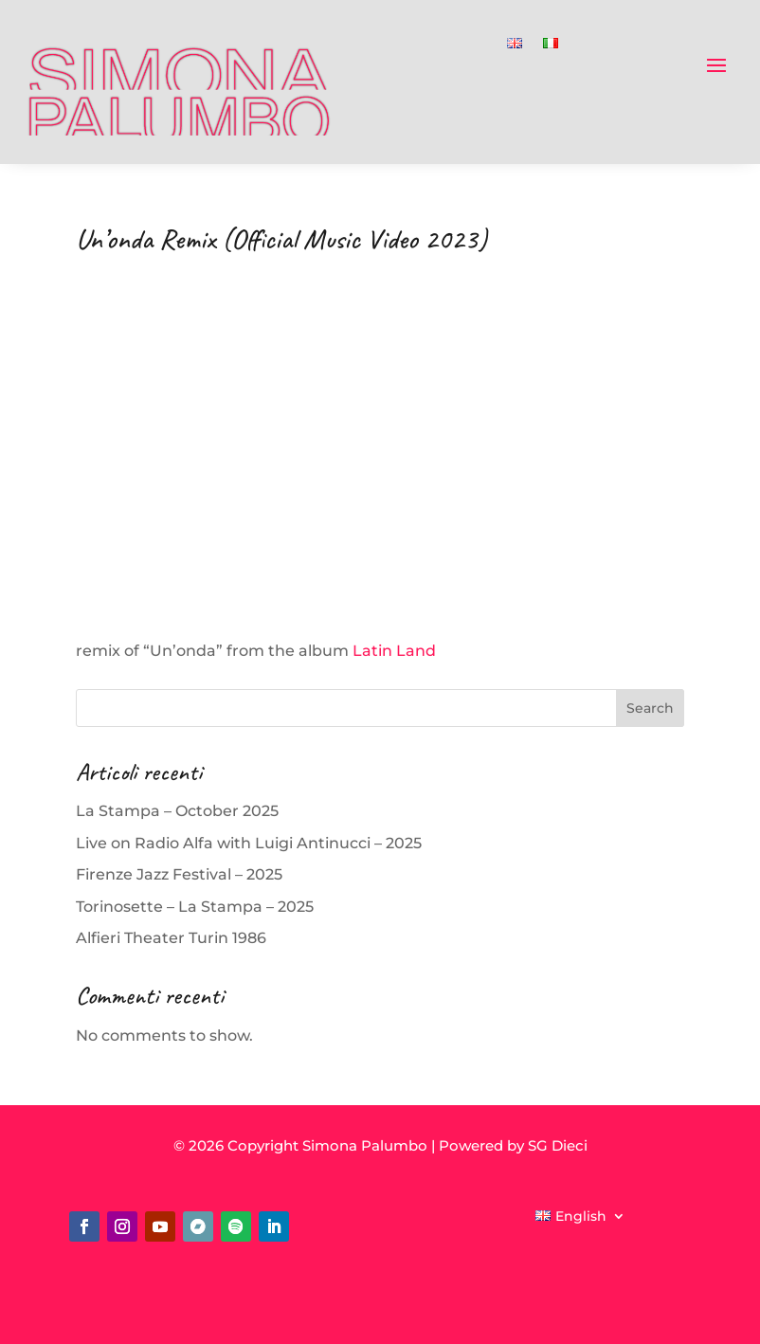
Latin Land (394, 651)
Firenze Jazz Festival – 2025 (179, 874)
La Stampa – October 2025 (177, 811)
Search (650, 708)
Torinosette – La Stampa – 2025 (195, 907)
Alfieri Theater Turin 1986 (171, 938)
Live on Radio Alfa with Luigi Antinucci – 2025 (249, 843)
